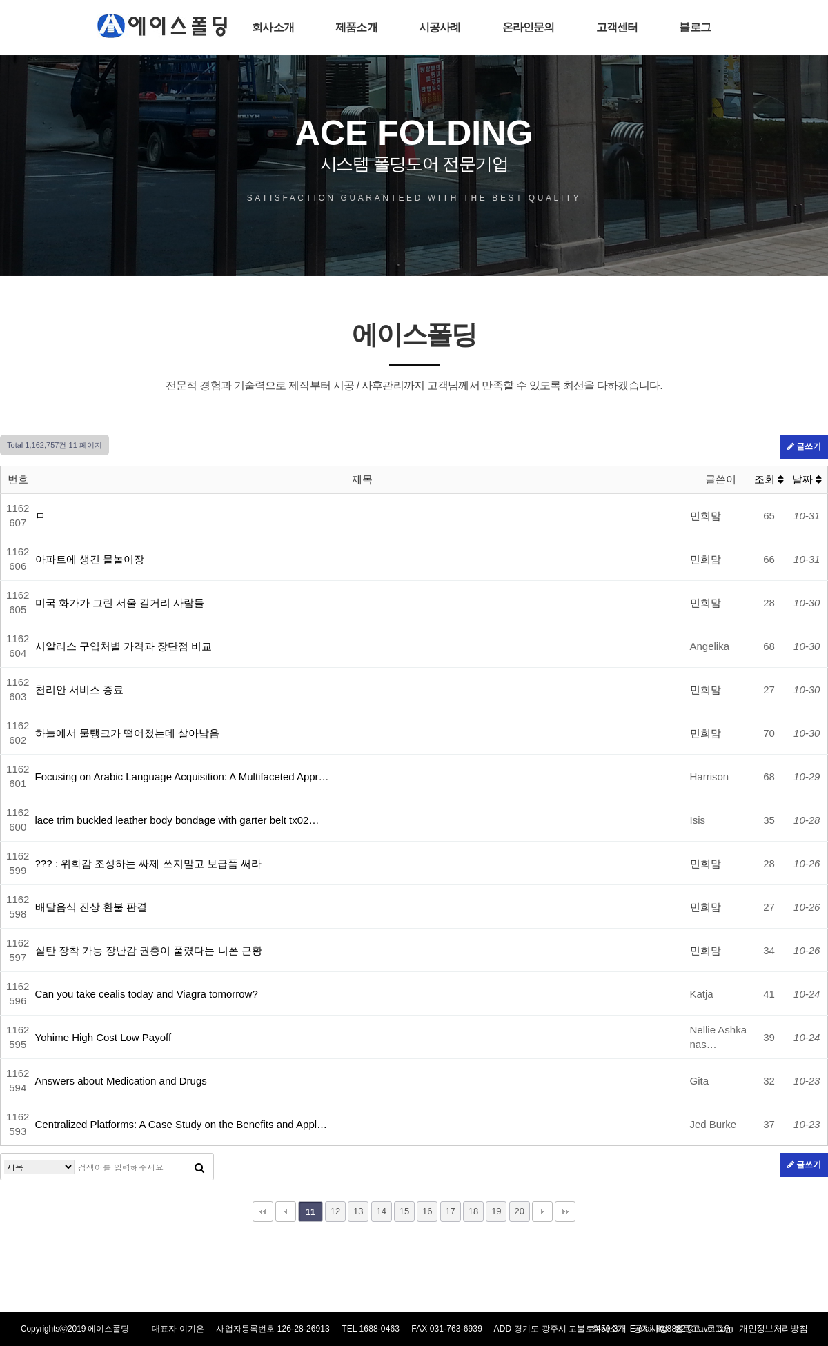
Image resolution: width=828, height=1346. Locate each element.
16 (427, 1211)
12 (335, 1211)
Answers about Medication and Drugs (121, 1081)
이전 (285, 1211)
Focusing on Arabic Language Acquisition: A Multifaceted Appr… (182, 776)
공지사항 (650, 1328)
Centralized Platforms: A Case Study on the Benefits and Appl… (181, 1124)
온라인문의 (528, 27)
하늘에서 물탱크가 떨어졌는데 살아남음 (127, 733)
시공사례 (440, 27)
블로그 (695, 27)
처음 (263, 1211)
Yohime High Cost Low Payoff (103, 1037)
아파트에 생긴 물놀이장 (89, 559)
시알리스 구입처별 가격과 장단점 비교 (124, 646)
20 (519, 1211)
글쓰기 (804, 446)
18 (473, 1211)
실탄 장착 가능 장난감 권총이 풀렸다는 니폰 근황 (148, 950)
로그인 (719, 1328)
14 (381, 1211)
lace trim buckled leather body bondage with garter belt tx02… (177, 820)
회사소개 (273, 27)
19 (496, 1211)
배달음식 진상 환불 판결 (91, 907)
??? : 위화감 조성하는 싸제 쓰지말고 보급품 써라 (148, 863)
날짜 (807, 479)
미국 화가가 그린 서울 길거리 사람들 (120, 602)
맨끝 (565, 1211)
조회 (769, 479)
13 (358, 1211)
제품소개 (356, 27)
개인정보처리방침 (773, 1328)
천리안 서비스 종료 (79, 689)
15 (404, 1211)
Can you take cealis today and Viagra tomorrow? (146, 994)
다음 (542, 1211)
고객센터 (617, 27)
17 (450, 1211)
